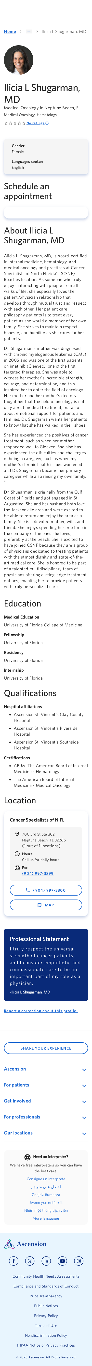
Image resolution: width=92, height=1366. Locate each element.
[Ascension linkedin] (46, 1261)
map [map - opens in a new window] (45, 904)
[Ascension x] (30, 1261)
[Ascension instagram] (78, 1261)
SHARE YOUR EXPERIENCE (46, 1048)
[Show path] (29, 31)
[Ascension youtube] (62, 1261)
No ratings (37, 123)
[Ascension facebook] (13, 1261)
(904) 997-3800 (45, 890)
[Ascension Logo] (46, 1244)
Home (10, 31)
